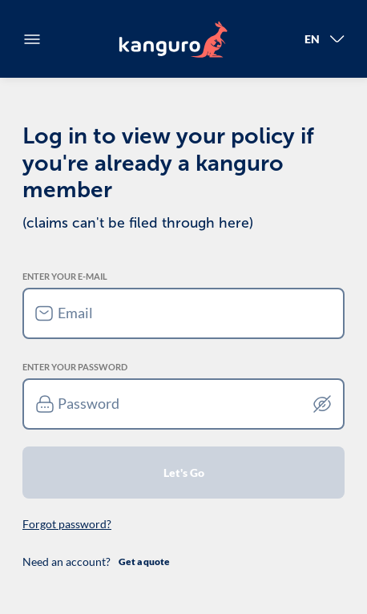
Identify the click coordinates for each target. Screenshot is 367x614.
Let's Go (183, 472)
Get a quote (144, 561)
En (324, 39)
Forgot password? (66, 524)
